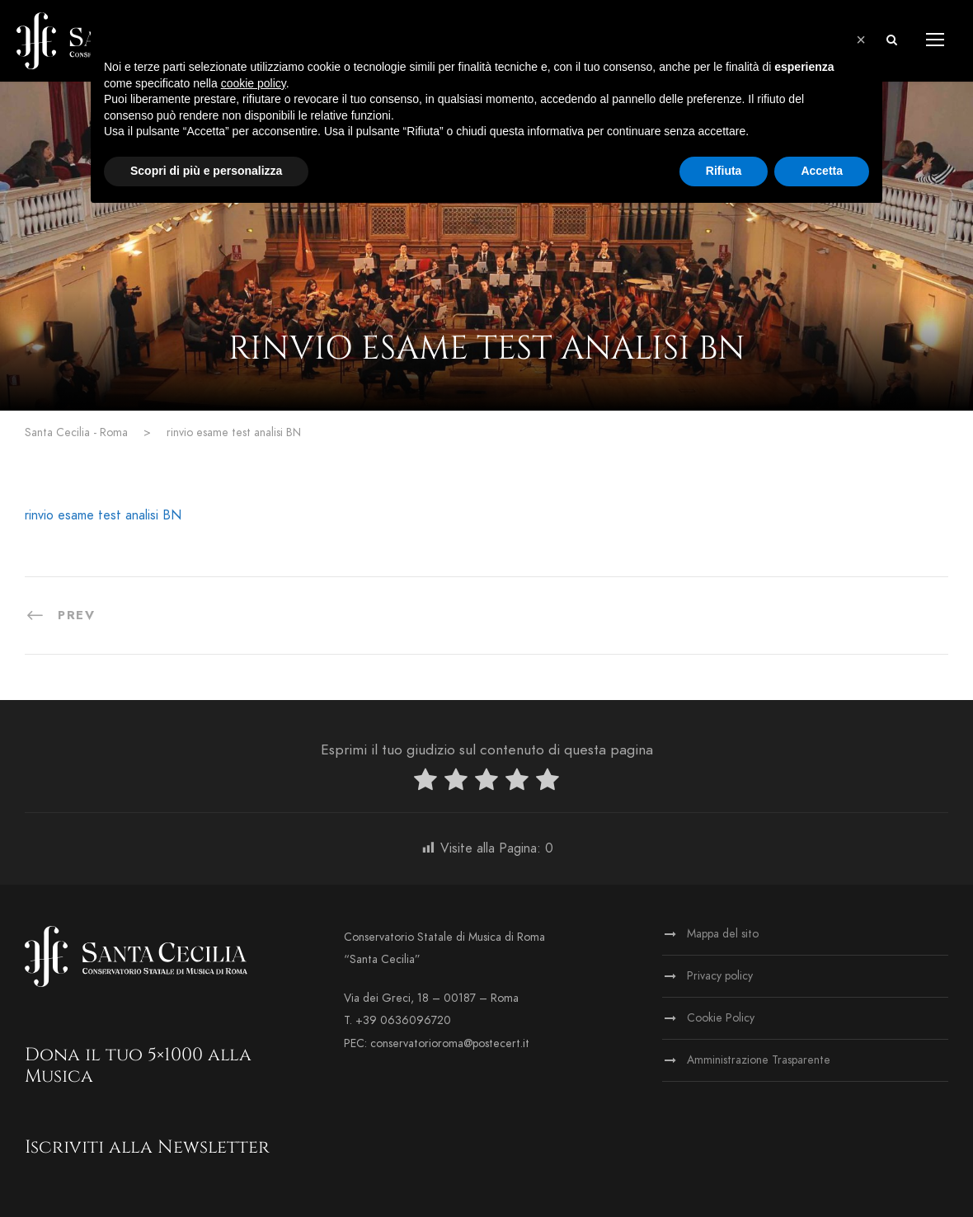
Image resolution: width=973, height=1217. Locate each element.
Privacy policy (720, 976)
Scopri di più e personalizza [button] (206, 170)
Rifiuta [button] (724, 170)
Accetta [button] (822, 170)
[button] (861, 39)
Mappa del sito (723, 934)
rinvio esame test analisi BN (103, 515)
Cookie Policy (720, 1018)
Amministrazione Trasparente (758, 1060)
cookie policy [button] (253, 83)
